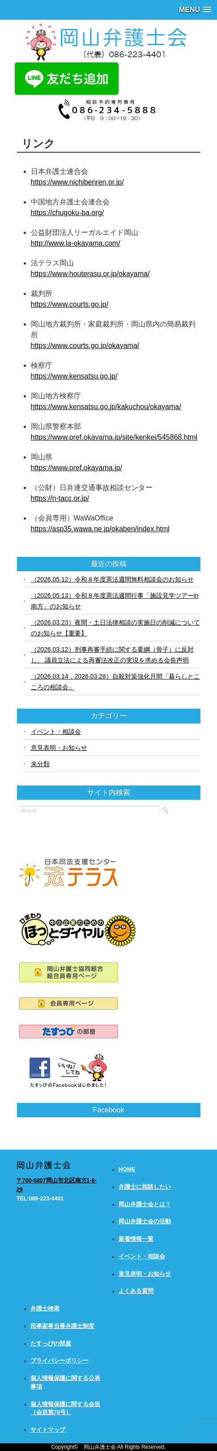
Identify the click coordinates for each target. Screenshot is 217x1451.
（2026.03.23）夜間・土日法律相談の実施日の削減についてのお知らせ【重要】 (115, 628)
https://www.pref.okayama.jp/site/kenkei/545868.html (114, 437)
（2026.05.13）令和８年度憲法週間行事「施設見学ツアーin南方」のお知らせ (115, 601)
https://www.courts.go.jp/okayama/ (85, 345)
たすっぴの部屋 (50, 1344)
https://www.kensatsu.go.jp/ (74, 376)
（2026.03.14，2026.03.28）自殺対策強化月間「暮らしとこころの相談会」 (115, 682)
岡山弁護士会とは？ (145, 1204)
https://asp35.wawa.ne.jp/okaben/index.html (100, 529)
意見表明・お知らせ (59, 747)
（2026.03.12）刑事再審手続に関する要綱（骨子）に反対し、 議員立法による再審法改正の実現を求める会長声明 (112, 655)
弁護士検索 (45, 1308)
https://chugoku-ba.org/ (67, 212)
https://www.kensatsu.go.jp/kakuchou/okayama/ (106, 406)
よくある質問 (136, 1291)
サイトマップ (47, 1430)
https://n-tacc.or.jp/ (60, 498)
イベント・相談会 (56, 731)
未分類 (40, 763)
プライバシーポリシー (59, 1361)
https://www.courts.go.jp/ (69, 304)
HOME (127, 1169)
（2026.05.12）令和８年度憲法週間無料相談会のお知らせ (112, 579)
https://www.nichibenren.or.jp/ (77, 182)
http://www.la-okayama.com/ (75, 243)
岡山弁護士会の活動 (145, 1221)
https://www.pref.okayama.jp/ (77, 468)
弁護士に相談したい (145, 1187)
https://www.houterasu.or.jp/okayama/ (90, 274)
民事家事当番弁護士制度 (62, 1326)
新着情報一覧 (136, 1239)
